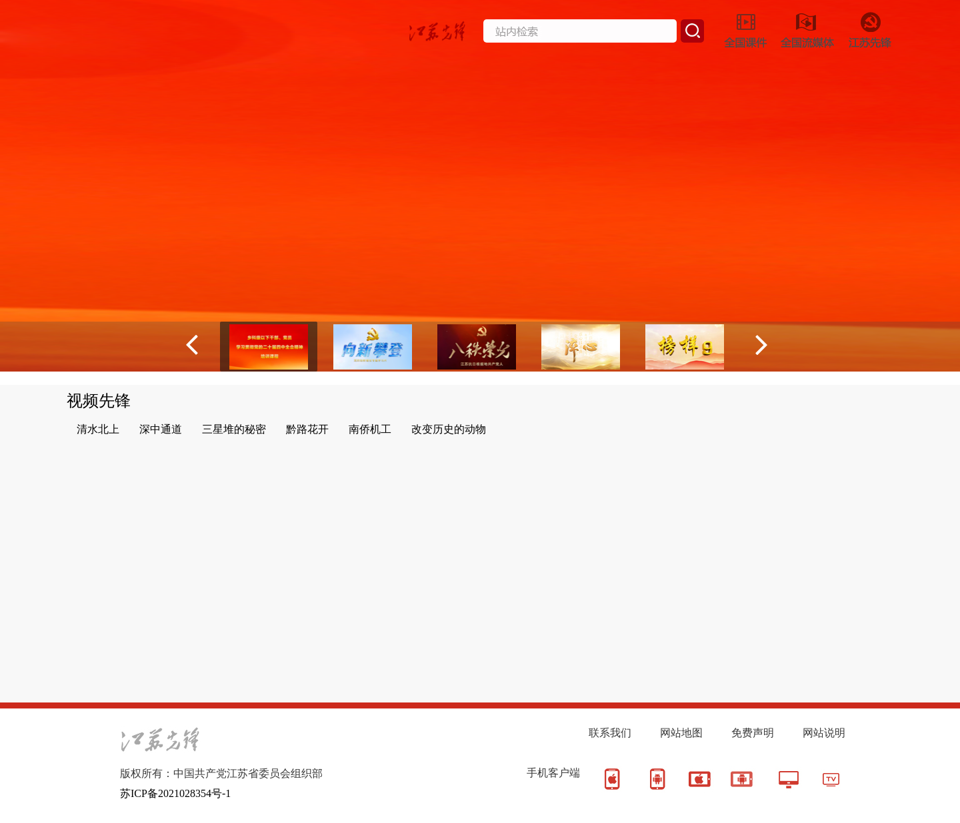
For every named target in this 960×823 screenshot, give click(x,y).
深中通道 (160, 429)
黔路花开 (307, 429)
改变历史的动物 (448, 429)
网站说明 (824, 732)
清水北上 (98, 429)
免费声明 (752, 732)
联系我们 (610, 732)
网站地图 (681, 732)
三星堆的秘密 (234, 429)
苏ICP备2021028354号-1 (175, 793)
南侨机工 (370, 429)
